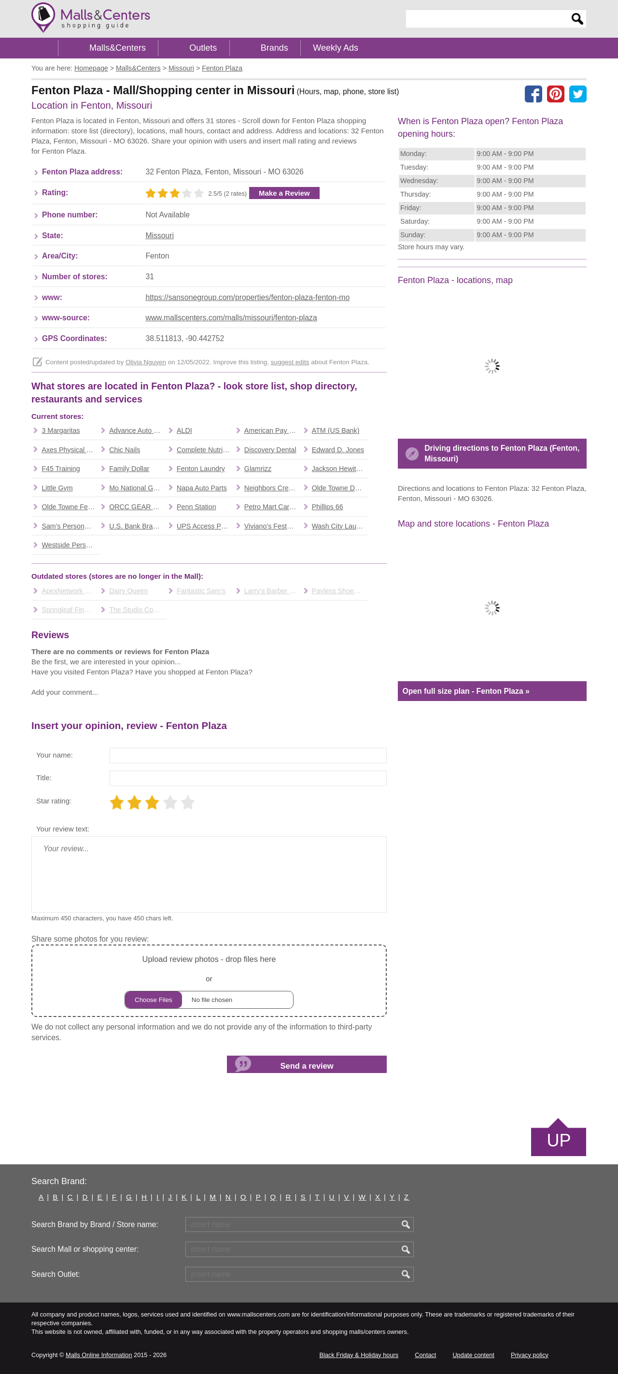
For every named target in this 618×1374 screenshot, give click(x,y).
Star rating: (53, 801)
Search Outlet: (55, 1274)
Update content (473, 1355)
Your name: (54, 755)
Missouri (159, 235)
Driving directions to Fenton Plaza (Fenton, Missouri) (501, 453)
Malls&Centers (117, 48)
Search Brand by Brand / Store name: (94, 1224)
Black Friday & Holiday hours (358, 1355)
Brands (274, 48)
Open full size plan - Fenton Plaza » (465, 691)
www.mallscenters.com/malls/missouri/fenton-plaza (231, 318)
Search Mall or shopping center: (85, 1249)
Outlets (203, 48)
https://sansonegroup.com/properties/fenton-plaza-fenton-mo (247, 297)
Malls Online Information (99, 1355)
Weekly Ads (335, 48)
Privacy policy (529, 1355)
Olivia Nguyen (146, 362)
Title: (44, 777)
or (209, 980)
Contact (425, 1355)
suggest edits (290, 362)
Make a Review (284, 193)
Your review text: (62, 829)
